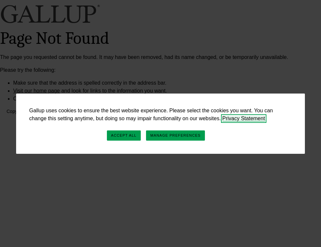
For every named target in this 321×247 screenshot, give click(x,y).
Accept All (123, 135)
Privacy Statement (243, 118)
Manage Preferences (175, 135)
